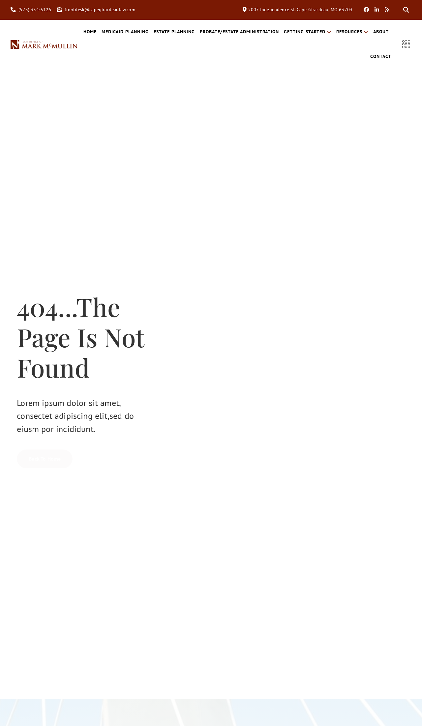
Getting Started (328, 32)
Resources (373, 32)
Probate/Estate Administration (260, 32)
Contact (381, 56)
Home (111, 32)
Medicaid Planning (146, 32)
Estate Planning (195, 32)
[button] (406, 10)
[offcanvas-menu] (407, 44)
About (358, 56)
